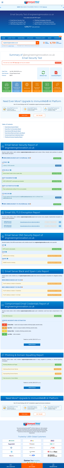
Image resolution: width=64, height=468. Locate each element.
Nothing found (58, 316)
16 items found (57, 369)
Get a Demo (32, 466)
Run (37, 42)
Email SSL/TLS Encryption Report (13, 129)
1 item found (58, 364)
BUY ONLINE (39, 115)
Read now (45, 7)
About (49, 38)
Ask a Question (11, 466)
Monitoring (21, 38)
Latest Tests (11, 38)
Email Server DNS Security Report (13, 131)
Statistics (57, 37)
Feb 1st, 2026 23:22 (30, 222)
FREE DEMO (24, 115)
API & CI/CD (30, 38)
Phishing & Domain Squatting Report (13, 137)
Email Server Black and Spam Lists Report (15, 133)
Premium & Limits (40, 38)
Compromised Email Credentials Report (14, 135)
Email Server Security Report (11, 127)
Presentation (53, 466)
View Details (32, 344)
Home (3, 38)
